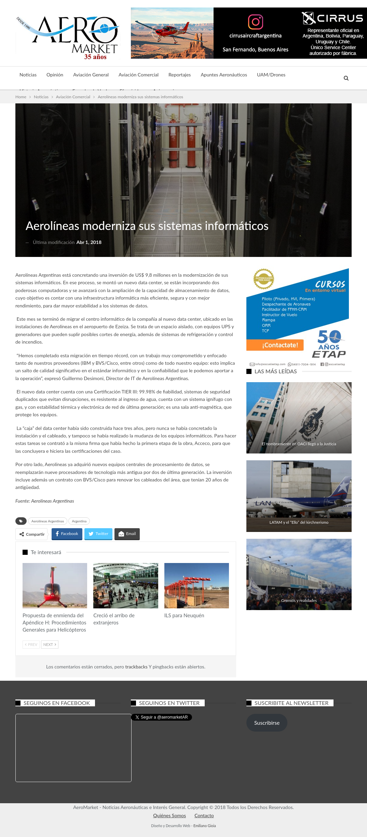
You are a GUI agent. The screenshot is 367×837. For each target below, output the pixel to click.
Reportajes (179, 74)
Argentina (79, 521)
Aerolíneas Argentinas (52, 501)
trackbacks (136, 666)
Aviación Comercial (139, 74)
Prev (31, 644)
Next (49, 644)
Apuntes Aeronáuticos (224, 74)
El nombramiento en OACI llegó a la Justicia (299, 444)
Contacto (204, 815)
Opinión (54, 74)
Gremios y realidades (299, 600)
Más (299, 74)
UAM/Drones (271, 74)
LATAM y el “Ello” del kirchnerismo (299, 522)
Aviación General (91, 74)
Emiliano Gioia (204, 826)
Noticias (28, 74)
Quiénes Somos (169, 815)
